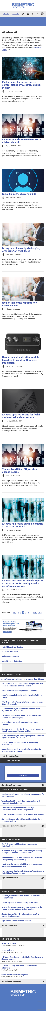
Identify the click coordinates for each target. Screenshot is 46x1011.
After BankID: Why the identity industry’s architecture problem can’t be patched (17, 809)
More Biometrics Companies (12, 785)
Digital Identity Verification (12, 647)
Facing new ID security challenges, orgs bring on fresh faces (21, 249)
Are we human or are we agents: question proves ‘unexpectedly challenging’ (21, 716)
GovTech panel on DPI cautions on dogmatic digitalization (19, 845)
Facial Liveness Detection (11, 661)
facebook (37, 14)
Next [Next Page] (35, 612)
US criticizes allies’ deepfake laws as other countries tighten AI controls (23, 703)
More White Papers (9, 925)
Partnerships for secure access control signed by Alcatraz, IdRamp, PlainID (21, 85)
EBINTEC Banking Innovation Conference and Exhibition (23, 968)
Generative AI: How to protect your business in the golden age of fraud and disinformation (21, 908)
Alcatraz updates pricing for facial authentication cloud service (21, 416)
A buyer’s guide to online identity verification (19, 903)
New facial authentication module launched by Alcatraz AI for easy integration (20, 360)
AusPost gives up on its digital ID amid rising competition (19, 743)
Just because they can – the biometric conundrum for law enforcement (22, 795)
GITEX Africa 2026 (23, 944)
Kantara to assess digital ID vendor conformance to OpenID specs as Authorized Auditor (22, 730)
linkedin (28, 14)
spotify (42, 14)
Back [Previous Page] (14, 612)
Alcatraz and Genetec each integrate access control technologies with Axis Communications (22, 583)
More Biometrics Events (11, 981)
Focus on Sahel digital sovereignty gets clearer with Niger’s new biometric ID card (22, 737)
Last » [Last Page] (40, 612)
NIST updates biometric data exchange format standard (20, 723)
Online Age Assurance (10, 656)
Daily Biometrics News (10, 756)
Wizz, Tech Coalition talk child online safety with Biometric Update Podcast (20, 802)
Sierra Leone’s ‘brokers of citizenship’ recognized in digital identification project (22, 872)
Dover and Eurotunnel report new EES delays (19, 691)
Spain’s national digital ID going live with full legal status (21, 696)
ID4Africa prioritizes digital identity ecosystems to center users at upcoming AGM (22, 865)
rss (23, 14)
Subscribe (16, 14)
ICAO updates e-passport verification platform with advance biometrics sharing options (22, 685)
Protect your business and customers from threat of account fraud (22, 897)
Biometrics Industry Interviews (13, 826)
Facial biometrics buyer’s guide (19, 194)
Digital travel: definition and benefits (16, 921)
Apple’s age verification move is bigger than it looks (22, 679)
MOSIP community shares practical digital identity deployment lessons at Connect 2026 (21, 852)
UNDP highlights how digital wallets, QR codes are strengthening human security (21, 858)
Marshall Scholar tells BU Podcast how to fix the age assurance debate (22, 820)
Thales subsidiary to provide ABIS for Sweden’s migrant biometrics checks (20, 710)
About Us (6, 14)
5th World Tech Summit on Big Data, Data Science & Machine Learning (23, 959)
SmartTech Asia (23, 951)
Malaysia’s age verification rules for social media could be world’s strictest (21, 750)
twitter (32, 14)
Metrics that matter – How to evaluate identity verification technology (20, 915)
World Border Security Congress (23, 976)
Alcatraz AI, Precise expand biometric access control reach (22, 525)
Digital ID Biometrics (9, 878)
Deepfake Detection (9, 652)
